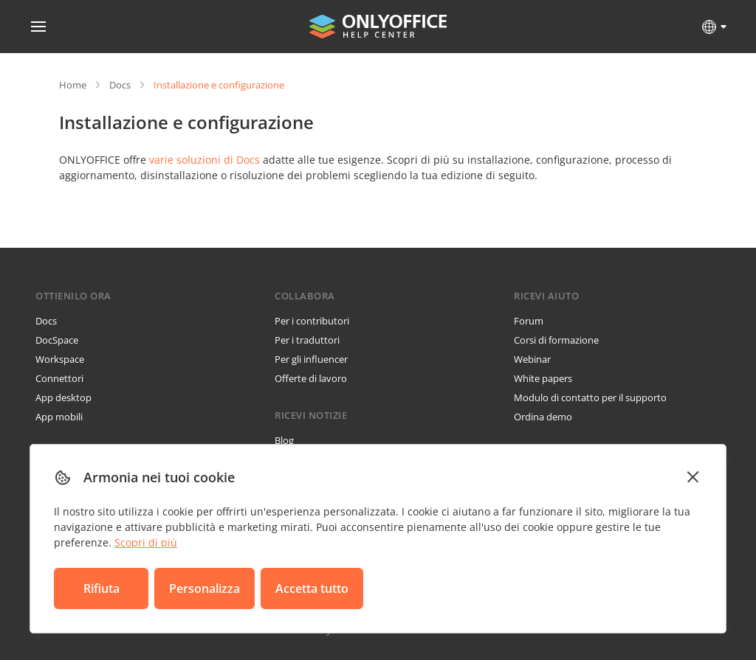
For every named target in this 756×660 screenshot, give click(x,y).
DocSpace (56, 340)
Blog (284, 440)
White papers (543, 378)
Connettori (59, 378)
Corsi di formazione (556, 340)
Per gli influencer (311, 359)
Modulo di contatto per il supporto (590, 397)
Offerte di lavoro (311, 378)
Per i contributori (312, 320)
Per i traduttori (307, 340)
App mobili (59, 416)
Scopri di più (145, 542)
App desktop (63, 397)
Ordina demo (543, 416)
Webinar (532, 359)
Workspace (59, 359)
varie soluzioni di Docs (204, 160)
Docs (120, 84)
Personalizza (204, 588)
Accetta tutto (311, 588)
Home (72, 84)
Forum (528, 320)
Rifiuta (101, 588)
